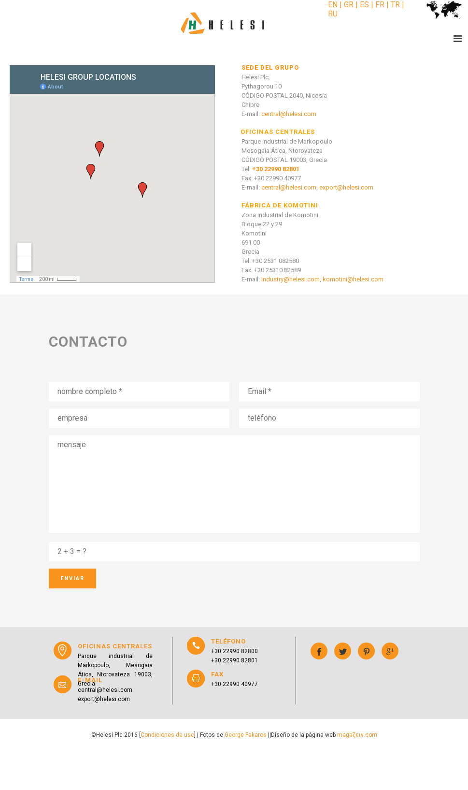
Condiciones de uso (167, 734)
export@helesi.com (346, 187)
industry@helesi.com (290, 279)
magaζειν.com (357, 734)
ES (364, 4)
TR (395, 4)
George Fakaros (246, 734)
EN (334, 4)
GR (349, 4)
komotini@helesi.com (353, 279)
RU (333, 13)
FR (379, 4)
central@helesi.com (288, 113)
